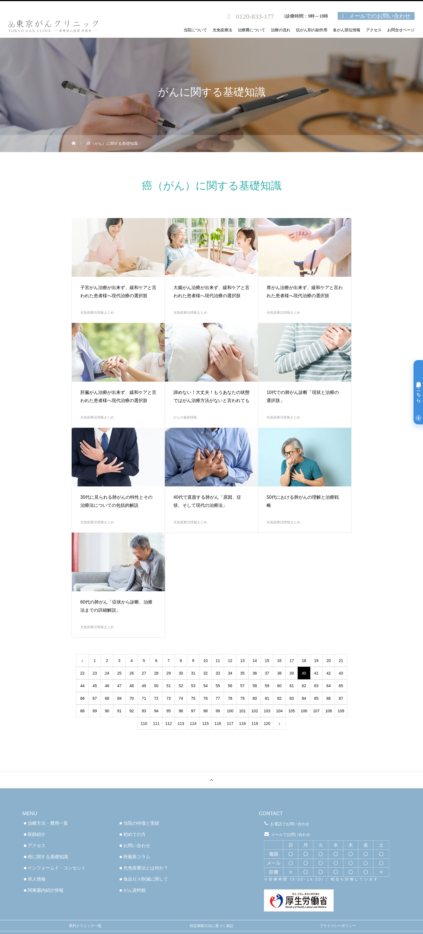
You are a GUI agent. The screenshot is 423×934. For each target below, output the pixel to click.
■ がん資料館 (132, 890)
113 (181, 723)
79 (242, 698)
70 (132, 698)
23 (95, 673)
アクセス (374, 30)
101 (242, 711)
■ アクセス (35, 845)
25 (119, 673)
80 (255, 698)
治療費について (251, 30)
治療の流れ (280, 30)
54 (205, 686)
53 (193, 686)
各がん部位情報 (346, 30)
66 (82, 698)
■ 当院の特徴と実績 (139, 823)
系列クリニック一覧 (85, 926)
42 (328, 673)
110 (144, 723)
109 (341, 711)
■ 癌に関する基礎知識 (46, 856)
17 (292, 660)
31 (193, 673)
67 (95, 698)
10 (205, 660)
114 (193, 723)
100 (230, 711)
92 (132, 711)
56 (230, 686)
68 (107, 698)
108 (328, 711)
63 (316, 686)
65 (341, 686)
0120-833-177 (255, 16)
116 (218, 723)
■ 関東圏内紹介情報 (44, 890)
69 (119, 698)
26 (132, 673)
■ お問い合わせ (134, 845)
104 (279, 711)
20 (328, 660)
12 (230, 660)
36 (255, 673)
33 (218, 673)
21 (341, 660)
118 (242, 723)
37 (267, 673)
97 (193, 711)
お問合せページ (401, 30)
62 (304, 686)
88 (82, 711)
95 (168, 711)
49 (144, 686)
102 (255, 711)
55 (218, 686)
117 (230, 723)
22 (82, 673)
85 (316, 698)
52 (181, 686)
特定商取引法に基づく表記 (211, 926)
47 (119, 686)
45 (95, 686)
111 (156, 723)
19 (316, 660)
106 (304, 711)
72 (156, 698)
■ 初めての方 (132, 834)
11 (218, 660)
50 (156, 686)
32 (205, 673)
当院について (195, 30)
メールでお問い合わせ (290, 834)
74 (181, 698)
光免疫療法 (222, 30)
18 (304, 660)
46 (107, 686)
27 (144, 673)
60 (279, 686)
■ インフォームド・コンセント (55, 868)
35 (242, 673)
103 (267, 711)
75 (193, 698)
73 (168, 698)
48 (132, 686)
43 (341, 673)
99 (218, 711)
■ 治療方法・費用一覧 (46, 823)
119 (255, 723)
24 (107, 673)
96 (181, 711)
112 (168, 723)
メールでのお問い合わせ (379, 16)
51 (168, 686)
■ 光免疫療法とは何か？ (143, 868)
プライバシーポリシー (337, 926)
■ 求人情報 (35, 879)
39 (292, 673)
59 (267, 686)
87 (341, 698)
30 (181, 673)
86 (328, 698)
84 (304, 698)
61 (292, 686)
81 (267, 698)
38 (279, 673)
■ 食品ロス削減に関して (143, 879)
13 (242, 660)
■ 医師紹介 (35, 834)
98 (205, 711)
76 (205, 698)
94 (156, 711)
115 (205, 723)
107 (316, 711)
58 (255, 686)
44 (82, 686)
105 (291, 711)
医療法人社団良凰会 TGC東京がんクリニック (211, 796)
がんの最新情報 (185, 417)
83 (292, 698)
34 (230, 673)
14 (255, 660)
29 (168, 673)
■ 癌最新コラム (134, 856)
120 (267, 723)
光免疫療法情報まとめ (97, 313)
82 (279, 698)
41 (316, 673)
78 (230, 698)
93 (144, 711)
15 (267, 660)
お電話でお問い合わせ (289, 824)
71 (144, 698)
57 (242, 686)
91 (119, 711)
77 (218, 698)
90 (107, 711)
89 (95, 711)
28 (156, 673)
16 (279, 660)
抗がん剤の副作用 (311, 30)
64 (328, 686)
